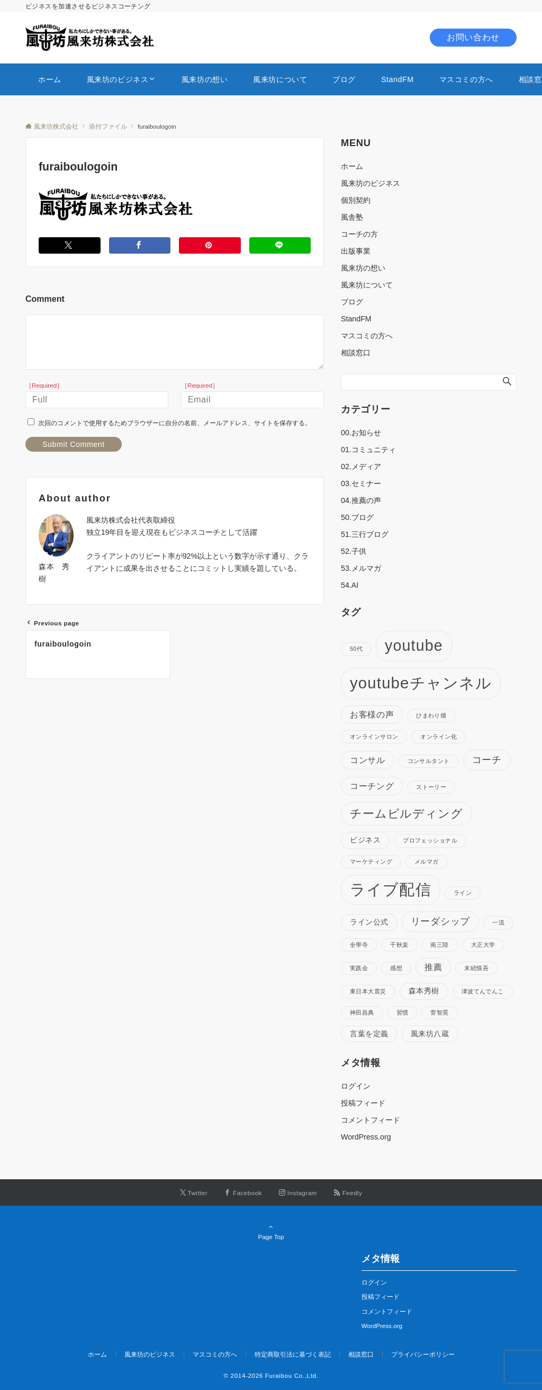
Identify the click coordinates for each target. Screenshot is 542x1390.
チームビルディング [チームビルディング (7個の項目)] (406, 813)
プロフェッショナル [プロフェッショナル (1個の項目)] (430, 840)
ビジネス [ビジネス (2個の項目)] (365, 840)
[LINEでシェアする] (280, 245)
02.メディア (361, 466)
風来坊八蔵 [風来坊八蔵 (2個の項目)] (430, 1033)
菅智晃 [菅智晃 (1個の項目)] (439, 1012)
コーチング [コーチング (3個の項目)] (372, 786)
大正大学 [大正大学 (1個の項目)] (483, 944)
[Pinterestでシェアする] (210, 245)
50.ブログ (357, 517)
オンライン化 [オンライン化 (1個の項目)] (438, 736)
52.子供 (353, 551)
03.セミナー (361, 483)
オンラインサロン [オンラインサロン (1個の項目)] (374, 736)
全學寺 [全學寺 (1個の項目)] (359, 944)
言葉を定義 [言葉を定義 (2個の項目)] (369, 1033)
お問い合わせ (473, 37)
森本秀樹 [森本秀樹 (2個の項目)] (424, 991)
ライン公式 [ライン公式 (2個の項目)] (369, 922)
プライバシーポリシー (423, 1354)
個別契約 (356, 200)
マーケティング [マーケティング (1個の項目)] (371, 861)
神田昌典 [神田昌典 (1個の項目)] (362, 1012)
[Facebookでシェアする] (140, 245)
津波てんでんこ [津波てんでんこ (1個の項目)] (483, 991)
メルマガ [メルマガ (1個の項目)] (426, 861)
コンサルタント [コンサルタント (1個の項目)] (429, 761)
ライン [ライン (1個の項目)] (463, 893)
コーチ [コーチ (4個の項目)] (487, 760)
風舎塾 (352, 217)
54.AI (349, 585)
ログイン (356, 1086)
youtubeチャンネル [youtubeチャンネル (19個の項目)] (421, 683)
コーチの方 (359, 234)
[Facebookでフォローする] (243, 1192)
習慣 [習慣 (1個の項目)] (402, 1012)
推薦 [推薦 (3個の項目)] (433, 967)
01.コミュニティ (368, 449)
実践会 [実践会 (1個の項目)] (359, 968)
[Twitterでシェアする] (70, 245)
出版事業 (356, 251)
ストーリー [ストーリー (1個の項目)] (431, 787)
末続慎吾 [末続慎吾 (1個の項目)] (476, 968)
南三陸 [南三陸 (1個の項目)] (439, 944)
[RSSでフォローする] (348, 1192)
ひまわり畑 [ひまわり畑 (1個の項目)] (431, 715)
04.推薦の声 (361, 500)
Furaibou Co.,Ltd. (292, 1375)
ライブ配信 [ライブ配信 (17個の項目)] (390, 889)
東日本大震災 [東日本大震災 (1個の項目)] (368, 991)
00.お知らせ (361, 432)
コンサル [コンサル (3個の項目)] (367, 760)
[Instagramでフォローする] (298, 1192)
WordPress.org (366, 1137)
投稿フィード (363, 1103)
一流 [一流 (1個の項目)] (498, 922)
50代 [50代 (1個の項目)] (356, 648)
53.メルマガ (361, 568)
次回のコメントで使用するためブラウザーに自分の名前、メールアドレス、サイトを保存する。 (174, 422)
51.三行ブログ (365, 534)
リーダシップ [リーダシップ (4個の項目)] (440, 921)
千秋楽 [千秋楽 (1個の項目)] (399, 944)
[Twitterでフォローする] (194, 1192)
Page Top (271, 1232)
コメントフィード (370, 1120)
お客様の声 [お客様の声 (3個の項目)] (372, 714)
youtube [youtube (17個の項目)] (414, 645)
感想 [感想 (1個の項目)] (396, 968)
